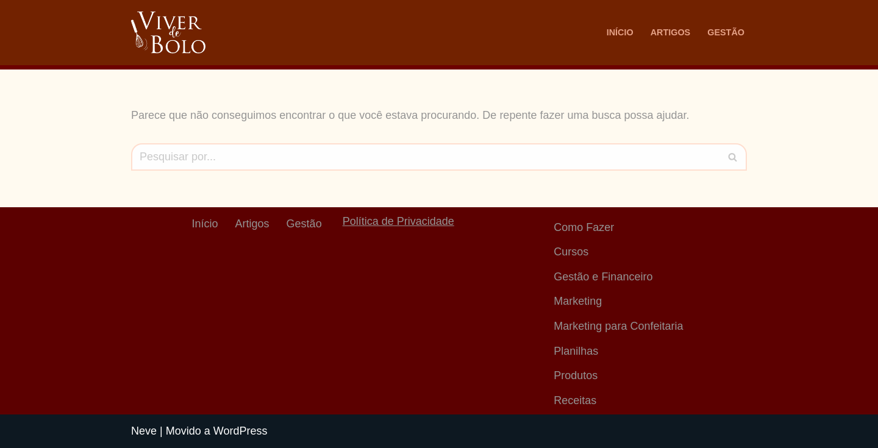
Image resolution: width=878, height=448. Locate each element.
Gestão (725, 32)
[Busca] (425, 157)
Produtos (576, 375)
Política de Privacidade (398, 221)
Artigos (671, 32)
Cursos (571, 252)
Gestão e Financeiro (603, 277)
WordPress (240, 431)
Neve (144, 431)
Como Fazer (584, 227)
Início (620, 32)
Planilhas (576, 351)
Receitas (575, 400)
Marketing (578, 301)
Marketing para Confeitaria (618, 326)
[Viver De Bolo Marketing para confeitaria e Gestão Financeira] (168, 32)
